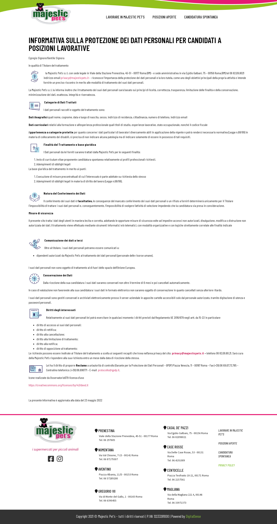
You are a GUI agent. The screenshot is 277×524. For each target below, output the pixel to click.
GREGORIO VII (105, 491)
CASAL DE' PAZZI (176, 427)
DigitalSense (193, 516)
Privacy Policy (226, 465)
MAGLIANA (172, 489)
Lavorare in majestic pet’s (125, 17)
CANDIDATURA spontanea (201, 17)
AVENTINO (103, 469)
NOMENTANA (104, 450)
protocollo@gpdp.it (108, 370)
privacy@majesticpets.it (75, 78)
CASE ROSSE (173, 447)
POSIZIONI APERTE (164, 17)
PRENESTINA (104, 430)
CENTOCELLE (174, 470)
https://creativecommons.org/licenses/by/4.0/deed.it (58, 385)
